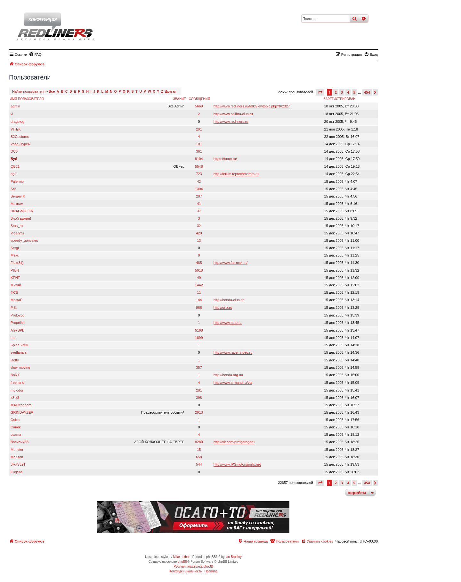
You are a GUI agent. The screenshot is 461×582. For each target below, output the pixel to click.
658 (199, 457)
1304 (199, 189)
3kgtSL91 (18, 464)
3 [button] (342, 92)
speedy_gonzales (24, 240)
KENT (15, 278)
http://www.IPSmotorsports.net (237, 464)
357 (199, 367)
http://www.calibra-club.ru (233, 114)
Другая (170, 91)
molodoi (17, 390)
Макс (15, 255)
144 (199, 300)
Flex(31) (17, 263)
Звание (179, 99)
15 (199, 449)
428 (199, 233)
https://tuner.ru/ (225, 159)
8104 (199, 159)
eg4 (13, 174)
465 (199, 263)
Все (52, 91)
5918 (199, 270)
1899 (199, 338)
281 (199, 390)
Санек (15, 427)
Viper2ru (17, 233)
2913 (199, 412)
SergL (15, 248)
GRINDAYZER (22, 412)
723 (199, 174)
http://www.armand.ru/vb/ (233, 382)
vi (12, 114)
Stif (13, 189)
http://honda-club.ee (229, 300)
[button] (320, 92)
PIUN (15, 270)
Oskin (15, 420)
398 (199, 398)
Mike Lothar (181, 557)
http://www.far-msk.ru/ (230, 263)
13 (199, 240)
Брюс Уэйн (19, 345)
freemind (17, 382)
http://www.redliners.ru (231, 121)
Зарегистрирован (340, 99)
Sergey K (18, 196)
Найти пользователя (28, 91)
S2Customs (20, 137)
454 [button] (367, 92)
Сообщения (199, 99)
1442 (199, 285)
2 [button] (335, 92)
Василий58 (19, 442)
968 (199, 307)
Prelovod (17, 315)
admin (15, 106)
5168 (199, 330)
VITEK (16, 129)
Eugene (17, 472)
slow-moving (20, 367)
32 (199, 226)
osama (16, 434)
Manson (17, 457)
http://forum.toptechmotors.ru (236, 174)
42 (199, 181)
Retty (15, 360)
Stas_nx (17, 226)
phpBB (182, 561)
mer (14, 338)
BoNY (15, 375)
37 (199, 211)
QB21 (15, 166)
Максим (17, 204)
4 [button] (348, 92)
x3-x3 (15, 398)
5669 (199, 106)
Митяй (16, 285)
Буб (14, 159)
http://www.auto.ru (228, 323)
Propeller (18, 323)
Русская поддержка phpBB (193, 566)
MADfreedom (21, 405)
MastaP (16, 300)
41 (199, 204)
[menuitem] (35, 54)
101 (199, 144)
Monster (17, 449)
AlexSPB (17, 330)
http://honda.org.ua (228, 375)
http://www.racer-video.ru (233, 352)
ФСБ (14, 292)
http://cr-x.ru (223, 307)
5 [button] (354, 92)
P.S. (14, 307)
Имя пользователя (27, 99)
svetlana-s (19, 352)
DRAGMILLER (22, 211)
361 (199, 151)
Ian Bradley (233, 557)
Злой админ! (21, 218)
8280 (199, 442)
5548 (199, 166)
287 (199, 196)
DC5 (14, 151)
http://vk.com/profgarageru (234, 442)
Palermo (17, 181)
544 (199, 464)
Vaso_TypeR (20, 144)
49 (199, 278)
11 (199, 292)
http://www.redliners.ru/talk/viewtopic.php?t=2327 (252, 106)
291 (199, 129)
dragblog (17, 121)
